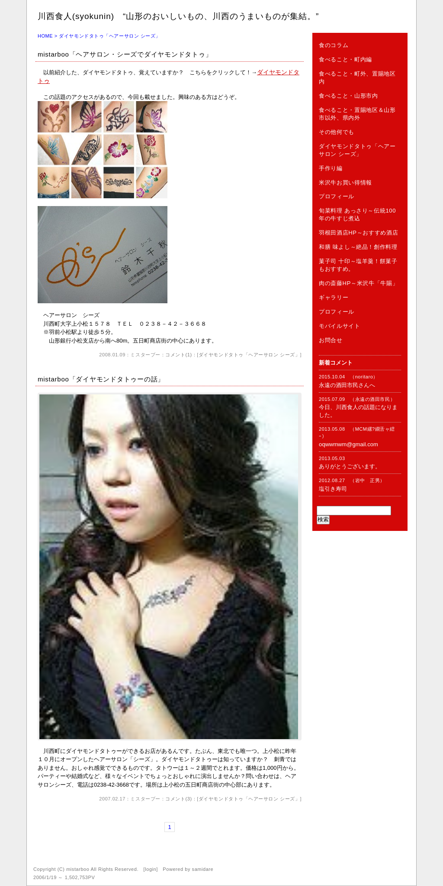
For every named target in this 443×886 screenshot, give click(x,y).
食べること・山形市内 (348, 95)
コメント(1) (178, 354)
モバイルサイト (339, 326)
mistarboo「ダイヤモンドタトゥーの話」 (101, 379)
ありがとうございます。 (350, 466)
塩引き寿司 (333, 489)
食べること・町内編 (345, 59)
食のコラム (333, 45)
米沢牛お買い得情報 (345, 182)
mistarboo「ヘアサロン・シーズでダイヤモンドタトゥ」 (125, 54)
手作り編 (331, 168)
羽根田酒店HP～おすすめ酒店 (358, 232)
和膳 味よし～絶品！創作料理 (358, 247)
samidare (203, 869)
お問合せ (331, 340)
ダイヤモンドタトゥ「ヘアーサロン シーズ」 (249, 354)
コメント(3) (178, 798)
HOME (45, 35)
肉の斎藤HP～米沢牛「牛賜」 (358, 283)
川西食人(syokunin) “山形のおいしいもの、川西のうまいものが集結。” (178, 16)
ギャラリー (333, 297)
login (150, 869)
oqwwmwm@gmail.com (348, 444)
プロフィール (336, 196)
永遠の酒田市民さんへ (347, 385)
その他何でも (336, 132)
